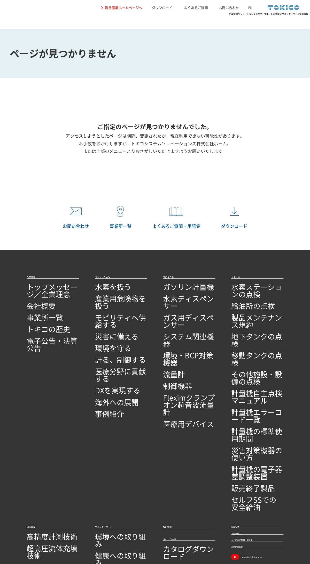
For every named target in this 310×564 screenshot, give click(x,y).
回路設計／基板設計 (44, 464)
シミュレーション (42, 455)
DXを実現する (107, 356)
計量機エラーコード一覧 (252, 356)
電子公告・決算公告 (44, 328)
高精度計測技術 (40, 436)
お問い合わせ (229, 7)
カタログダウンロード (182, 453)
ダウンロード (162, 7)
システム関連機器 (178, 319)
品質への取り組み (42, 511)
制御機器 (170, 347)
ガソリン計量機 (176, 290)
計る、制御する (108, 337)
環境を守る (104, 328)
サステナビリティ (258, 21)
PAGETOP (299, 261)
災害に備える (106, 319)
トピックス (242, 436)
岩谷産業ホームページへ (123, 7)
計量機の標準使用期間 (250, 366)
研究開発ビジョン (42, 483)
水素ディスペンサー (180, 300)
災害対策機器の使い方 (250, 375)
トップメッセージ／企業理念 (52, 290)
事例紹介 (102, 375)
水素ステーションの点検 (252, 290)
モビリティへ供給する (114, 309)
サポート (196, 21)
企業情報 (98, 21)
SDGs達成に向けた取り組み (119, 464)
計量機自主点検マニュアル (254, 347)
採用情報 (294, 21)
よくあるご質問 (196, 7)
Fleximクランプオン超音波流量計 (188, 359)
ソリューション (131, 21)
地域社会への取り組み (114, 455)
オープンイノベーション (48, 492)
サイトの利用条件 (32, 539)
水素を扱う (104, 290)
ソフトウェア (38, 473)
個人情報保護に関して (68, 539)
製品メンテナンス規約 (250, 309)
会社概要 (34, 300)
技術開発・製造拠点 (44, 502)
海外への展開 (106, 366)
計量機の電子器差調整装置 (254, 385)
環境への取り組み (110, 436)
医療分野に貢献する (112, 347)
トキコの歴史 (38, 319)
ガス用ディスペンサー (182, 309)
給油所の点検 (243, 300)
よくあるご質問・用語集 (255, 448)
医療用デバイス (176, 371)
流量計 (169, 337)
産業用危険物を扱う (112, 300)
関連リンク (98, 539)
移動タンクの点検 (246, 328)
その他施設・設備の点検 (252, 337)
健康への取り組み (110, 445)
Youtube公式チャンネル (255, 474)
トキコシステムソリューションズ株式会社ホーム (179, 143)
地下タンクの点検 (246, 319)
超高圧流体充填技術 (44, 445)
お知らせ (240, 424)
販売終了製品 (243, 394)
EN (250, 7)
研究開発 (224, 21)
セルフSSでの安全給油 (251, 403)
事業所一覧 (36, 309)
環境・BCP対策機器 (180, 328)
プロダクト (166, 21)
